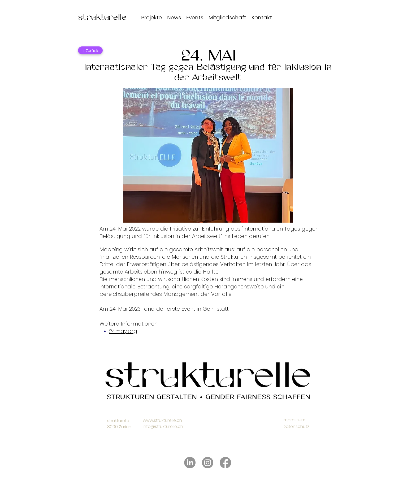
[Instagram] (207, 462)
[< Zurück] (90, 50)
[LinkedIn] (190, 462)
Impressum (294, 420)
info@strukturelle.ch (163, 426)
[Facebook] (225, 462)
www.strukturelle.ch (162, 420)
